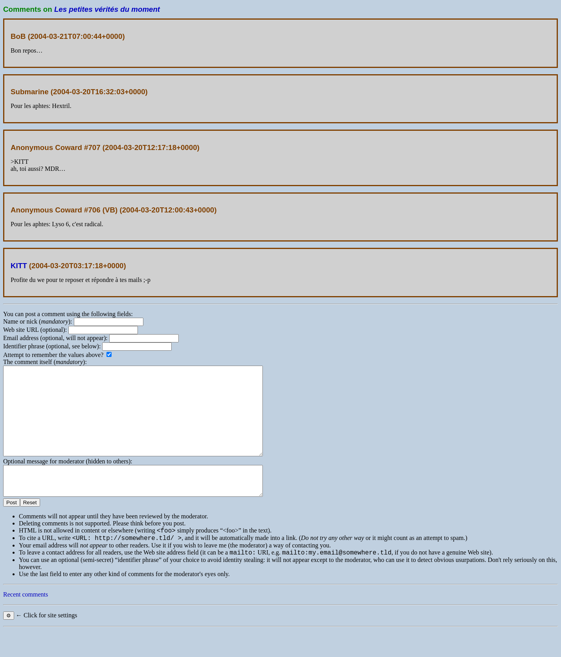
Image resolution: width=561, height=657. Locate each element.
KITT (19, 266)
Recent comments (25, 621)
